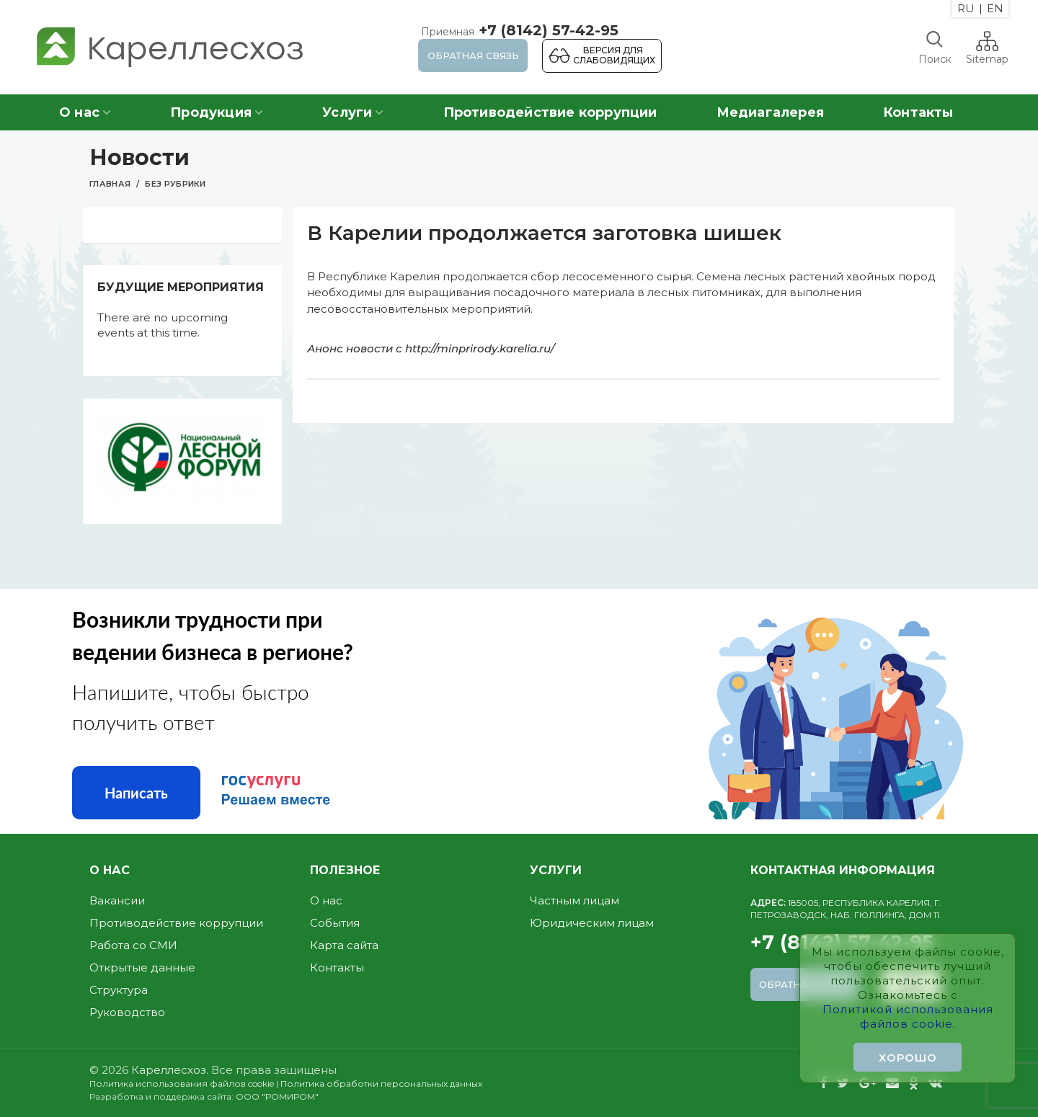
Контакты (337, 967)
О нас (326, 900)
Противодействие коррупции (176, 923)
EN (995, 8)
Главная (109, 184)
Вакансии (117, 900)
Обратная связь (473, 55)
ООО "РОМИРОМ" (277, 1096)
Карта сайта (344, 945)
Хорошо (908, 1057)
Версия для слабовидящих (614, 55)
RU (966, 8)
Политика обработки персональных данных (381, 1083)
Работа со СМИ (133, 945)
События (335, 923)
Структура (118, 990)
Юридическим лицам (592, 923)
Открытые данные (142, 967)
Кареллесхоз (168, 1070)
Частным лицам (574, 900)
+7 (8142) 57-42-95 (518, 30)
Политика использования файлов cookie (181, 1083)
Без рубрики (175, 184)
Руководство (127, 1012)
